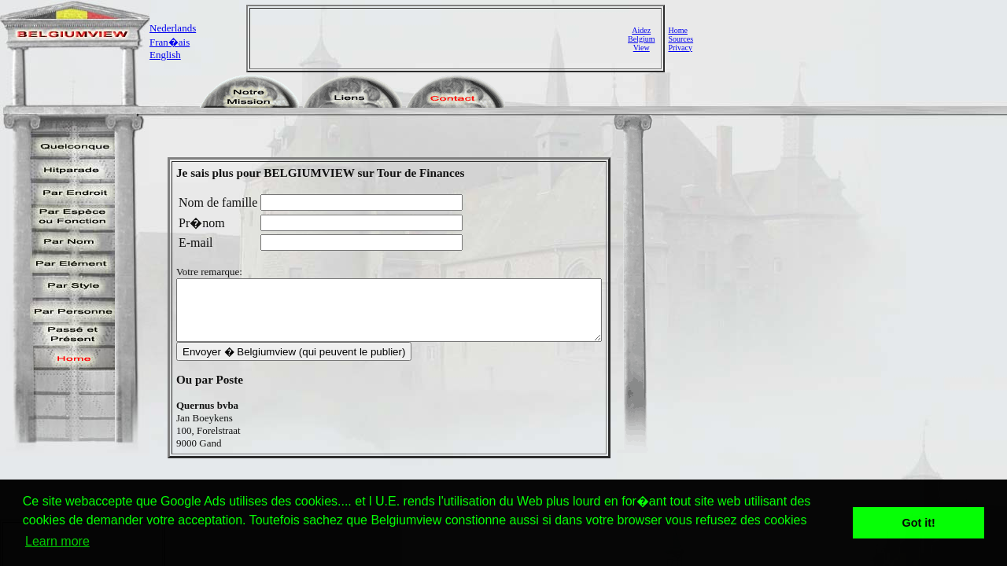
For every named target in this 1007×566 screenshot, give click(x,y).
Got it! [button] (918, 522)
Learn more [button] (57, 541)
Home (677, 30)
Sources (680, 39)
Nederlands (172, 28)
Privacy (680, 47)
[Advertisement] (440, 38)
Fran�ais (169, 42)
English (165, 55)
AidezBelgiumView (641, 39)
